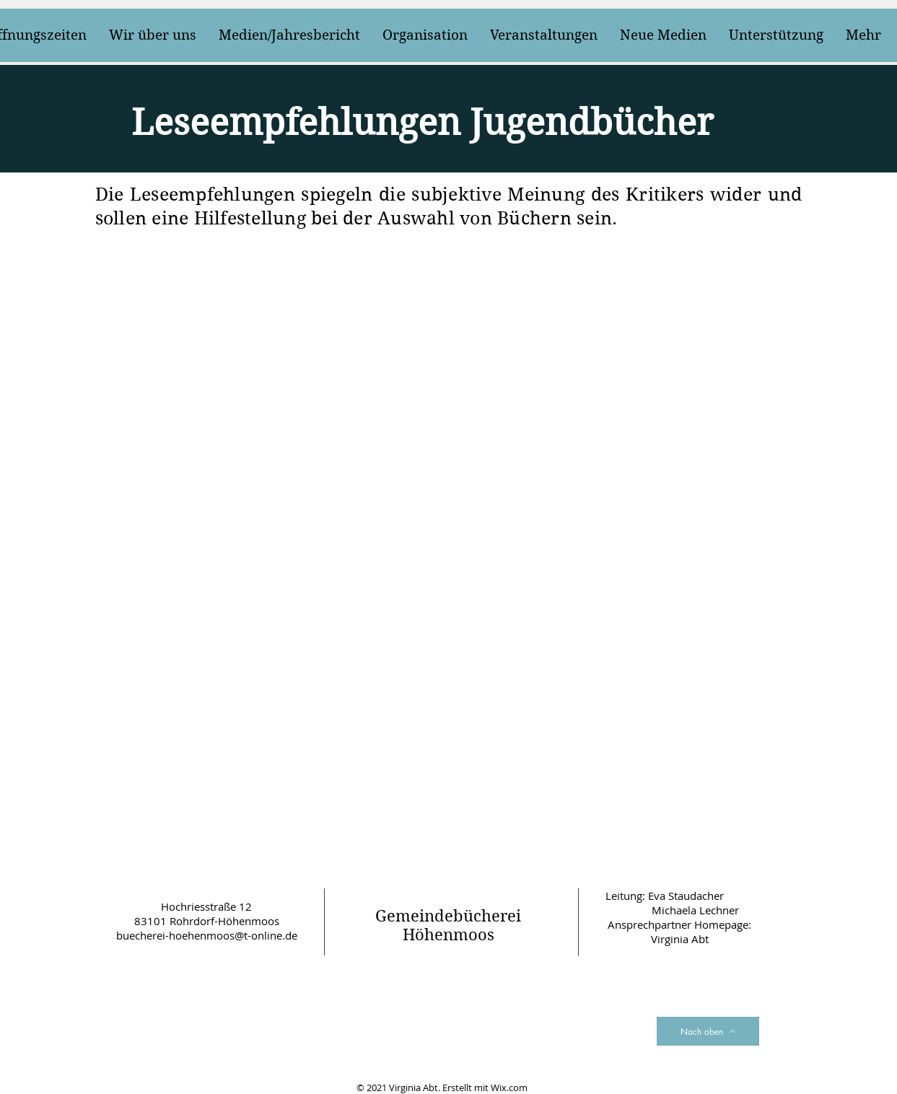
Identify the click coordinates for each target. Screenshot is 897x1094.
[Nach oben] (708, 1031)
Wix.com (509, 1087)
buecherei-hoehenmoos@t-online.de (206, 935)
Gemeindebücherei (448, 915)
